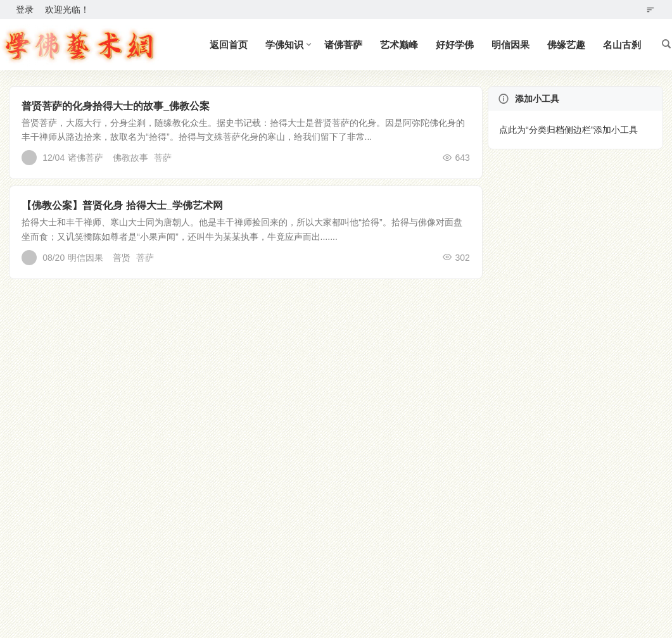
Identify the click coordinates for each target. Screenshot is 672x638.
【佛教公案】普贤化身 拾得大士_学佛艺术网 (122, 205)
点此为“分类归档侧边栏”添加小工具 (568, 130)
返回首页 (229, 44)
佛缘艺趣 (566, 44)
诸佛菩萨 (343, 44)
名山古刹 (622, 44)
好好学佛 (455, 44)
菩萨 (163, 158)
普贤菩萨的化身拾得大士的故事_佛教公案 (116, 106)
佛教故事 (130, 158)
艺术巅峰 (399, 44)
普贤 (121, 258)
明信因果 (510, 44)
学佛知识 (284, 44)
